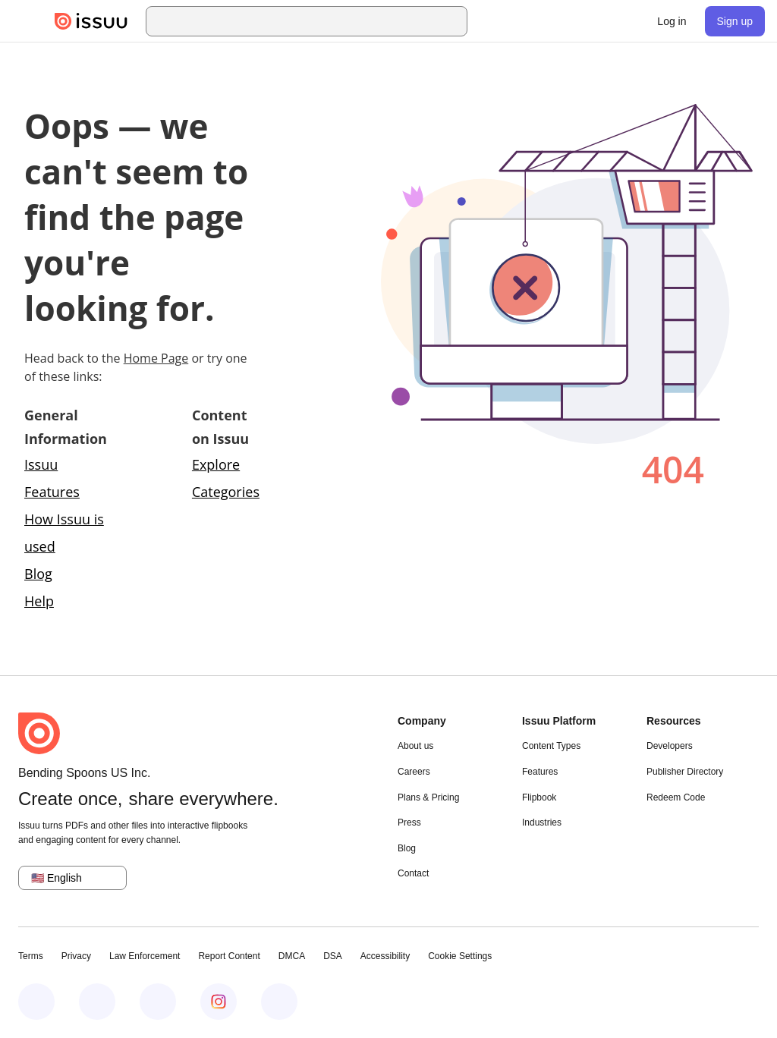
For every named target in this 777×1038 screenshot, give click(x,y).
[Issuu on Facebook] (36, 1001)
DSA (332, 956)
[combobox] (320, 21)
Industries (542, 822)
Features (540, 771)
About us (415, 746)
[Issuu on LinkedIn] (97, 1001)
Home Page (156, 358)
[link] (671, 21)
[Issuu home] (91, 21)
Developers (669, 746)
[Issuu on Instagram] (218, 1001)
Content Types (551, 746)
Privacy (76, 956)
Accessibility (385, 956)
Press (409, 822)
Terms (30, 956)
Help (39, 601)
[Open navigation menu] (27, 21)
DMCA (291, 956)
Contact (413, 873)
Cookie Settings (460, 956)
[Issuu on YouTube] (279, 1001)
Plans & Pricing (428, 797)
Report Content (229, 956)
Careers (414, 771)
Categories (226, 492)
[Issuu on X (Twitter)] (158, 1001)
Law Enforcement (144, 956)
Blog (38, 574)
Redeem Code (675, 797)
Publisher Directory (684, 771)
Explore (216, 464)
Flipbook (539, 797)
